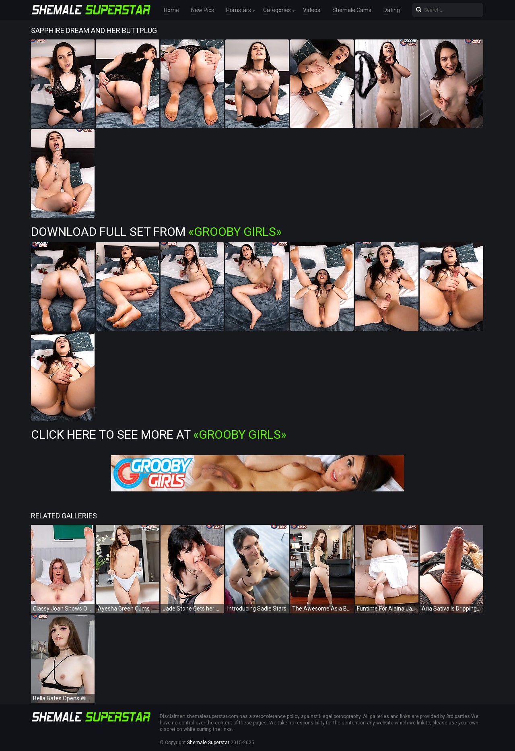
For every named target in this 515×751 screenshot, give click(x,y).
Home (171, 10)
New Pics (202, 10)
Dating (391, 10)
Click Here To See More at (158, 434)
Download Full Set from (156, 232)
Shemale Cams (351, 10)
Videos (311, 10)
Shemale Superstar (208, 742)
